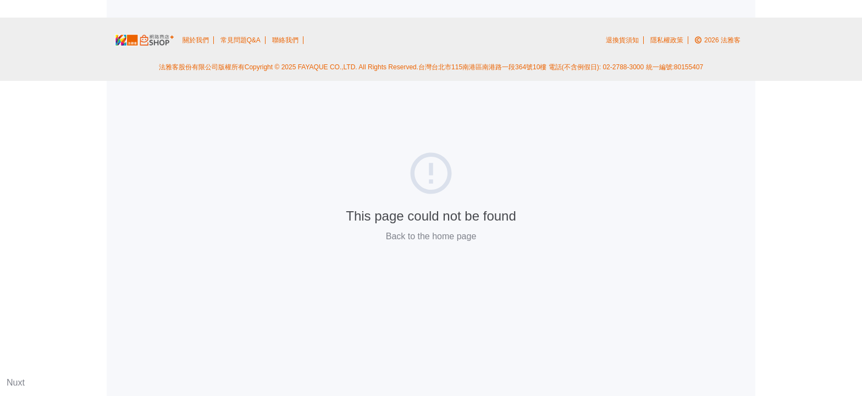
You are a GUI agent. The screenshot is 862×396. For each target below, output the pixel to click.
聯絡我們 (285, 40)
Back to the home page (431, 236)
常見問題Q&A (240, 40)
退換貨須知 (622, 40)
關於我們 (196, 40)
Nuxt (16, 382)
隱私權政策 (666, 40)
